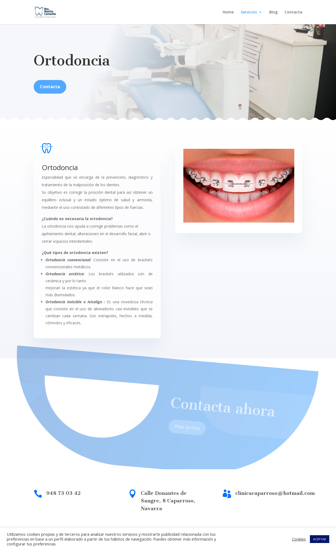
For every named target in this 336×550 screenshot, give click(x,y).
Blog (273, 12)
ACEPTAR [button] (319, 539)
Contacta (293, 12)
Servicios (249, 12)
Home (228, 12)
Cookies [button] (299, 539)
